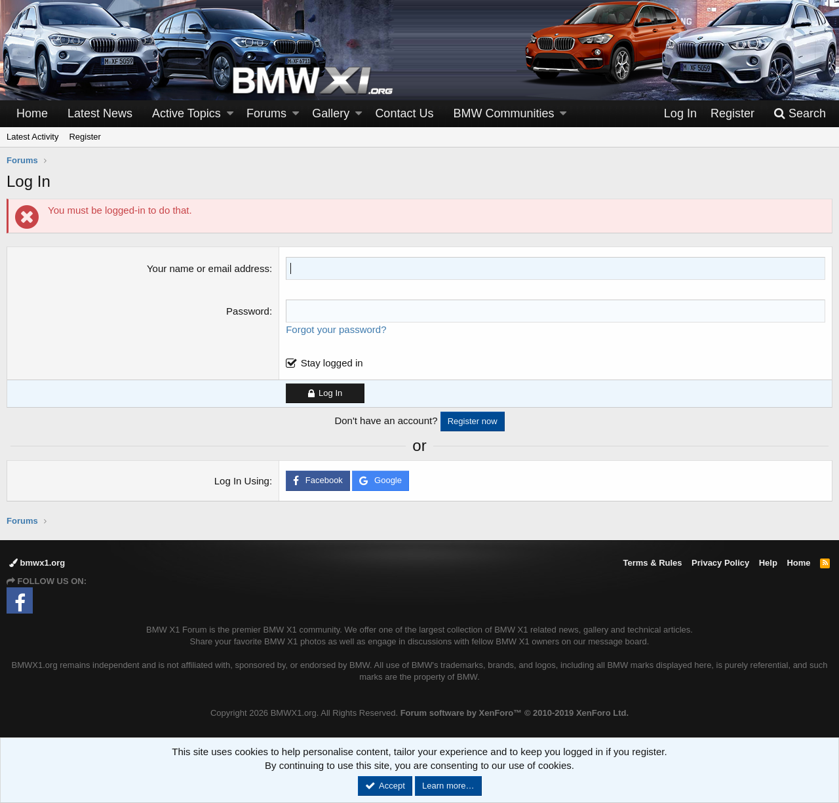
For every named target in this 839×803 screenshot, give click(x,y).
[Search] (799, 113)
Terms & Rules (652, 563)
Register (84, 137)
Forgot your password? (336, 329)
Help (768, 563)
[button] (230, 113)
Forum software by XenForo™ (514, 713)
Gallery (330, 113)
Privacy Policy (720, 563)
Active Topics (186, 113)
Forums (266, 113)
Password (247, 311)
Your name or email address (208, 268)
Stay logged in (332, 362)
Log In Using (241, 480)
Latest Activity (32, 137)
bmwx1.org (37, 563)
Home (32, 113)
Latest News (100, 113)
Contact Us (404, 113)
